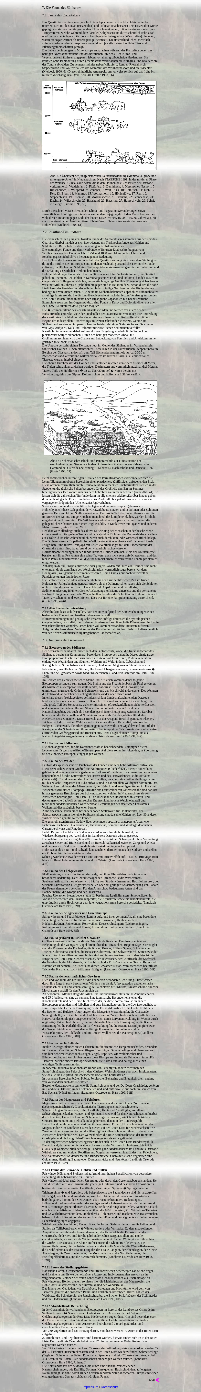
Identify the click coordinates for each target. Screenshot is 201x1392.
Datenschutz (109, 1387)
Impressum (90, 1387)
